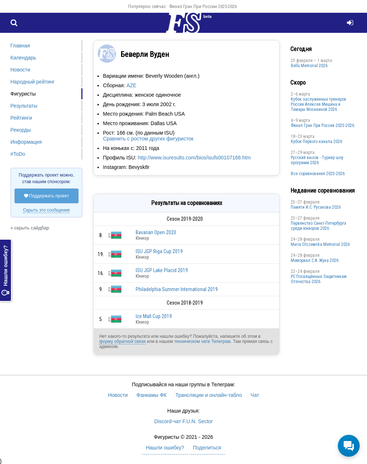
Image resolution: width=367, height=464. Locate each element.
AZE (131, 85)
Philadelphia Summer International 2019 (177, 289)
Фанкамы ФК (151, 395)
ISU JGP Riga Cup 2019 (159, 251)
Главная (20, 46)
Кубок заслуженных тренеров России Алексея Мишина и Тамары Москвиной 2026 (318, 104)
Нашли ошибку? (5, 270)
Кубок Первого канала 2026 (316, 141)
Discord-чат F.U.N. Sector (183, 421)
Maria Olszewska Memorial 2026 (320, 244)
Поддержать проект (46, 195)
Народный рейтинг (33, 82)
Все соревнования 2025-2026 (318, 173)
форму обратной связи (122, 341)
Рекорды (21, 130)
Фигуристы (23, 94)
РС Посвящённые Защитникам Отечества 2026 (319, 279)
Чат (255, 395)
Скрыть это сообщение (46, 210)
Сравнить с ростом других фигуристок (148, 139)
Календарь (23, 58)
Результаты (24, 106)
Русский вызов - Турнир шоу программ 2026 (317, 160)
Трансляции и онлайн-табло (208, 395)
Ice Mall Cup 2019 (154, 316)
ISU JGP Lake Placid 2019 (162, 270)
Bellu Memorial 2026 (309, 65)
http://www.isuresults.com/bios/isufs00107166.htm (194, 158)
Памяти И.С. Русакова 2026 (316, 207)
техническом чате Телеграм (202, 341)
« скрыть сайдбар (30, 228)
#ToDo (18, 154)
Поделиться (207, 448)
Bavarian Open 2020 (156, 232)
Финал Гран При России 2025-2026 (203, 6)
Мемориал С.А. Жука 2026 (315, 260)
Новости (20, 70)
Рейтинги (21, 118)
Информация (26, 142)
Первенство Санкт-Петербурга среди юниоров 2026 (318, 226)
